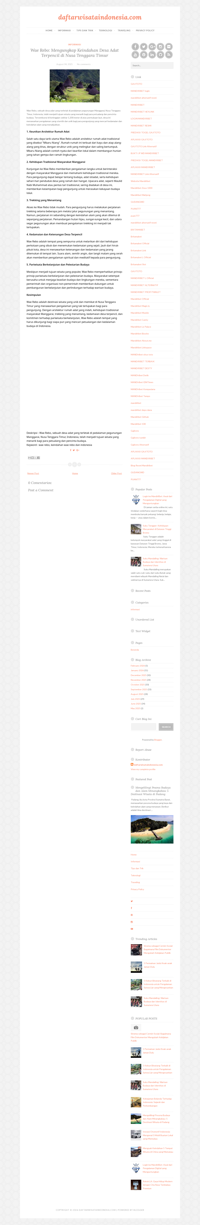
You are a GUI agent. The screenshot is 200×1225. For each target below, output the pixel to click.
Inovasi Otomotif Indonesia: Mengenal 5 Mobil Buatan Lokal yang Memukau (158, 1135)
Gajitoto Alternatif (140, 444)
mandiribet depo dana (141, 410)
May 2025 (135, 708)
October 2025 (138, 684)
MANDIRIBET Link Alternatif (145, 174)
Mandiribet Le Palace (141, 326)
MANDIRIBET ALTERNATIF (144, 285)
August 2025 (137, 694)
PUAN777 (136, 208)
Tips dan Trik (84, 30)
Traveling (124, 30)
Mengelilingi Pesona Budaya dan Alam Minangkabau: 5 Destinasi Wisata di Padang (151, 791)
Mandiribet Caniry (139, 319)
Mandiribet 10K (138, 424)
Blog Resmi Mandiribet (142, 465)
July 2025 (135, 699)
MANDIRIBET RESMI (141, 125)
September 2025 (139, 689)
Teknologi (105, 30)
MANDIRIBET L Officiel (142, 278)
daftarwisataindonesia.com (100, 17)
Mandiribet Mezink (140, 312)
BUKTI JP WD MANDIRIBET (145, 153)
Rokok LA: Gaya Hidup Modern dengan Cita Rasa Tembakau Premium (157, 1185)
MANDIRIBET (138, 104)
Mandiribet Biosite (140, 333)
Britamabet (136, 236)
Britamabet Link (138, 250)
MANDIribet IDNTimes (142, 382)
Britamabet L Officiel (141, 257)
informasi (74, 44)
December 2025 (138, 675)
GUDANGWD (137, 201)
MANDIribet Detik (140, 375)
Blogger (158, 739)
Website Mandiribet (140, 181)
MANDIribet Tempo (140, 396)
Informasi (64, 30)
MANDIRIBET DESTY (141, 368)
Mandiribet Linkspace (141, 347)
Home (49, 30)
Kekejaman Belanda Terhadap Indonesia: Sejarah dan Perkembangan (157, 1102)
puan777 (135, 215)
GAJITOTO (136, 84)
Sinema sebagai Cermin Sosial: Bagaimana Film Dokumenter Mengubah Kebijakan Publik (158, 949)
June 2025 (136, 703)
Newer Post (33, 473)
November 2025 (138, 680)
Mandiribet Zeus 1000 (141, 188)
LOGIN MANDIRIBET (141, 118)
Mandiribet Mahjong (140, 195)
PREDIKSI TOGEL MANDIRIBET (147, 160)
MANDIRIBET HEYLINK (142, 111)
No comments (84, 64)
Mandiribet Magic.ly (140, 306)
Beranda (135, 649)
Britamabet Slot (138, 264)
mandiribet (136, 403)
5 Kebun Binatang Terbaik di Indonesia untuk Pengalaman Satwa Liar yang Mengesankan (158, 984)
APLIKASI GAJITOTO (142, 139)
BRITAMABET (138, 229)
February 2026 (138, 665)
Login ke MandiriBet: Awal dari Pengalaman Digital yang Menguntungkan (157, 500)
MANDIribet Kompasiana (143, 389)
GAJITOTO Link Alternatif (144, 146)
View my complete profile (143, 769)
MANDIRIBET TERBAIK (143, 361)
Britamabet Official (140, 243)
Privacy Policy (145, 30)
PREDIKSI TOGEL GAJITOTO (145, 132)
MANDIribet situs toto (142, 354)
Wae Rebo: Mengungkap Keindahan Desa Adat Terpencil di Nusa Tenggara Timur (74, 52)
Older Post (116, 473)
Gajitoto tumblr (138, 437)
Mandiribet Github (140, 417)
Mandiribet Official (140, 299)
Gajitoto (135, 430)
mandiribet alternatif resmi (144, 97)
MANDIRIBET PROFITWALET (146, 292)
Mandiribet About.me (141, 340)
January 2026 (137, 670)
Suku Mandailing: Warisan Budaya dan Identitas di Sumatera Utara (155, 562)
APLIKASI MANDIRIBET (143, 167)
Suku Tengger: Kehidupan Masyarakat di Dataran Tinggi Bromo (157, 529)
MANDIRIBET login (140, 91)
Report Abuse (143, 750)
